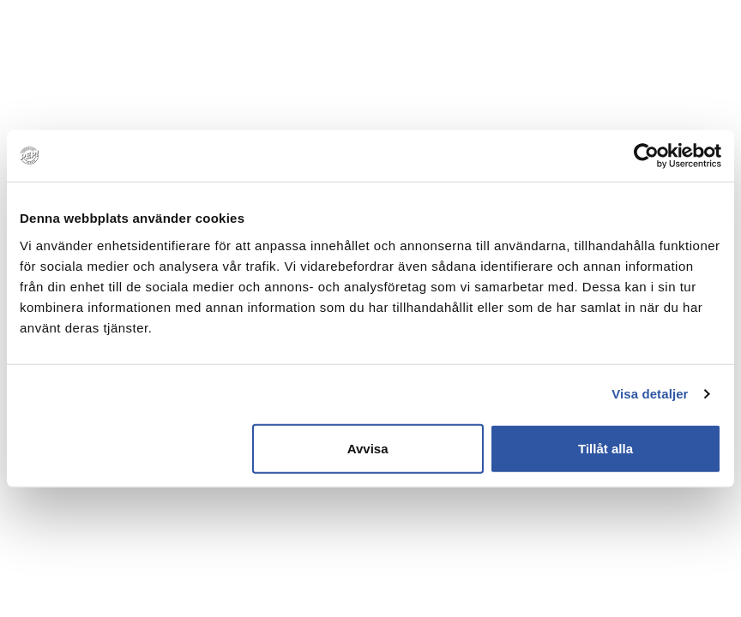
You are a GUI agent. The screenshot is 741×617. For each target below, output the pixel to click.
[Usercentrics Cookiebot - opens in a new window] (646, 156)
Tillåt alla (605, 447)
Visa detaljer (649, 393)
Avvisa (368, 447)
